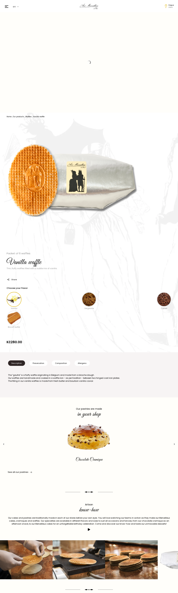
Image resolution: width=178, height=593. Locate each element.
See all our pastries (19, 472)
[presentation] (3, 444)
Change (170, 7)
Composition (61, 363)
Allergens (82, 363)
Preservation (38, 363)
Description (16, 363)
